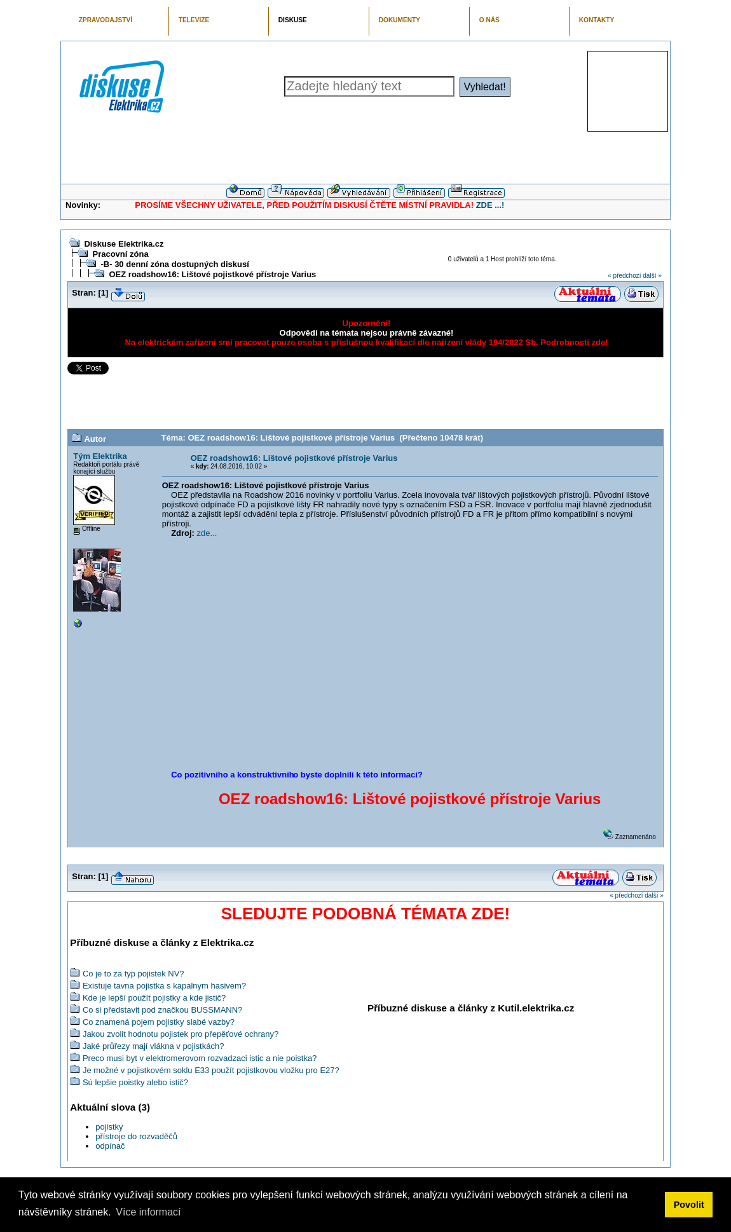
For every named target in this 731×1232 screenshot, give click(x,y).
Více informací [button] (148, 1212)
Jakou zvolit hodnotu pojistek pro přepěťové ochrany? (180, 1034)
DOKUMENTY (399, 20)
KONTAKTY (597, 20)
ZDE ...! (490, 205)
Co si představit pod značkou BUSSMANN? (162, 1010)
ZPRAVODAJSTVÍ (105, 20)
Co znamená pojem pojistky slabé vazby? (159, 1022)
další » (652, 275)
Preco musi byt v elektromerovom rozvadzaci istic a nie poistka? (200, 1058)
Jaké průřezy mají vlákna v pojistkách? (153, 1046)
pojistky (109, 1127)
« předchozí (624, 275)
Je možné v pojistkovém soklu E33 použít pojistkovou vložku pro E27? (211, 1070)
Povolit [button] (689, 1205)
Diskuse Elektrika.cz (123, 244)
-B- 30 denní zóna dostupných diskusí (174, 264)
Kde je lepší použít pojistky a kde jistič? (154, 998)
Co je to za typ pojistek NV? (133, 973)
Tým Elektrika (100, 456)
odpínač (110, 1146)
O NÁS (489, 20)
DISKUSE (292, 20)
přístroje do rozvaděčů (136, 1136)
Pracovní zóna (120, 254)
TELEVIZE (194, 20)
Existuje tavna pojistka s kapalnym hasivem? (164, 985)
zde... (207, 533)
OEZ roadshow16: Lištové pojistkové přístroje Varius (212, 274)
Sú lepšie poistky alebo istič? (135, 1082)
